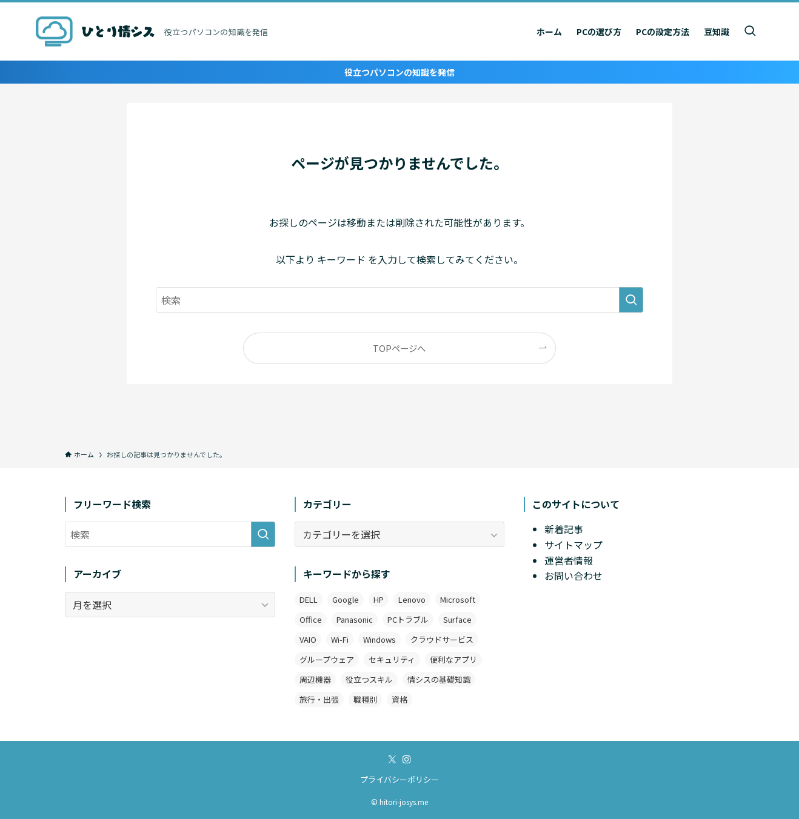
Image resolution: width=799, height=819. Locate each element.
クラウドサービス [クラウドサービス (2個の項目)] (441, 639)
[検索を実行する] (631, 300)
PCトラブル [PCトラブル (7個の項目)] (408, 619)
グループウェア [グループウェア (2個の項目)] (326, 659)
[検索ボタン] (750, 31)
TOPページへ (399, 348)
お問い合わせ (573, 575)
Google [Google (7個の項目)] (345, 599)
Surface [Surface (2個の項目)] (457, 619)
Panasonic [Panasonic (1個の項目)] (354, 619)
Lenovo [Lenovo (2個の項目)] (412, 599)
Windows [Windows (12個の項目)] (379, 639)
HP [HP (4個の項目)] (378, 599)
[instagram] (406, 759)
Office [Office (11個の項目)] (310, 619)
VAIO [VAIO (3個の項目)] (307, 639)
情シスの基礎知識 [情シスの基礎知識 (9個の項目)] (438, 679)
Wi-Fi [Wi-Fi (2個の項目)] (340, 639)
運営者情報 (568, 560)
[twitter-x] (392, 759)
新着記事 (563, 529)
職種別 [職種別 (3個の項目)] (365, 699)
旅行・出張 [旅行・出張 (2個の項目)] (319, 699)
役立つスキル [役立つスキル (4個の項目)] (369, 679)
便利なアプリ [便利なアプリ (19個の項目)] (453, 659)
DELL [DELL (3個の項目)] (308, 599)
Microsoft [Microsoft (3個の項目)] (457, 599)
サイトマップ (573, 544)
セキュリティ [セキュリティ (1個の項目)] (392, 659)
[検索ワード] (399, 300)
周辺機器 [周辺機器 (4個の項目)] (315, 679)
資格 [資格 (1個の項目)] (399, 699)
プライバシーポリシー (399, 779)
